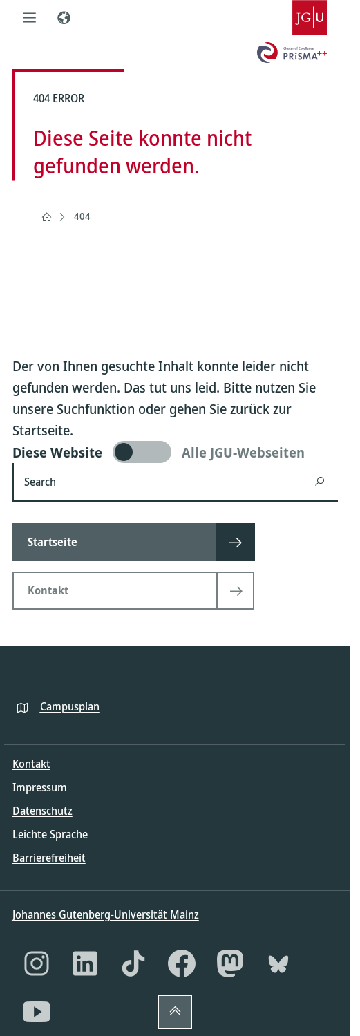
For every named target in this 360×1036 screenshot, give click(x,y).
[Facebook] (182, 963)
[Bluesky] (278, 963)
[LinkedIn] (85, 963)
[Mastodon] (230, 963)
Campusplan (70, 706)
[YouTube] (36, 1012)
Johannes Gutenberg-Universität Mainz (105, 914)
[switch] (175, 452)
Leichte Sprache (50, 834)
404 (82, 216)
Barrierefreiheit (49, 857)
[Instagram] (36, 963)
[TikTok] (133, 963)
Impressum (39, 787)
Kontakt (31, 763)
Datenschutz (42, 810)
